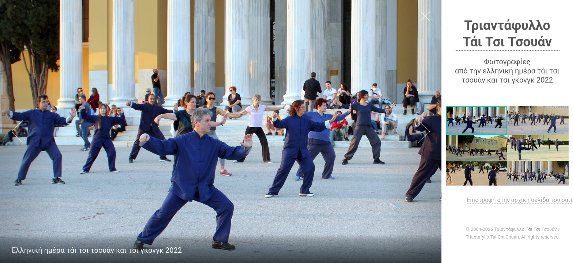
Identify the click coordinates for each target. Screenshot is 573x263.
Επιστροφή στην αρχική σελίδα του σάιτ (520, 200)
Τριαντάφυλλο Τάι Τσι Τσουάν (507, 34)
